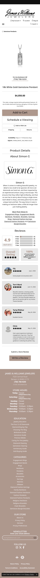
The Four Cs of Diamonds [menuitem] (20, 424)
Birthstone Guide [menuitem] (20, 432)
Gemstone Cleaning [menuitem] (20, 446)
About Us (20, 518)
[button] (14, 20)
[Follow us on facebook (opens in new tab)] (23, 547)
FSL (14, 268)
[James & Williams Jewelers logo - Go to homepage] (20, 13)
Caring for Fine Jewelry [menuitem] (20, 440)
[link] (26, 20)
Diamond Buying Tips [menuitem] (20, 427)
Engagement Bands (27, 214)
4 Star (17, 239)
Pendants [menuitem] (20, 471)
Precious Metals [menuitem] (20, 438)
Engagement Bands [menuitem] (20, 463)
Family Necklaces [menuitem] (20, 490)
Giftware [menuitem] (20, 484)
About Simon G (20, 156)
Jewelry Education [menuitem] (20, 422)
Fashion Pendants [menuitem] (20, 495)
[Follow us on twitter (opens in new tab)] (20, 547)
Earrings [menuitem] (20, 479)
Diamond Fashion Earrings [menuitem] (20, 487)
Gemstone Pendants (10, 31)
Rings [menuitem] (20, 466)
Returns (29, 130)
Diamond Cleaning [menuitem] (20, 443)
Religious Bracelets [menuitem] (20, 503)
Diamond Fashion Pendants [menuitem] (20, 498)
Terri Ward (17, 284)
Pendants (16, 217)
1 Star (17, 245)
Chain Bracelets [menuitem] (19, 506)
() (34, 237)
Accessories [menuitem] (20, 476)
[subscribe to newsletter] (35, 538)
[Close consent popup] (36, 574)
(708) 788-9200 (20, 79)
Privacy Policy (20, 520)
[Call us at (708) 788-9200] (20, 382)
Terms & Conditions (11, 568)
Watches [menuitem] (20, 482)
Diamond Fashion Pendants (14, 221)
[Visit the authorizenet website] (22, 557)
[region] (20, 56)
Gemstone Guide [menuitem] (20, 435)
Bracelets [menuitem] (20, 474)
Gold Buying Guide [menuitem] (20, 451)
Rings (10, 219)
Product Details (20, 151)
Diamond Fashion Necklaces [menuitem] (20, 492)
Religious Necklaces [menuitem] (20, 501)
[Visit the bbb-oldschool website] (17, 557)
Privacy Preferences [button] (20, 526)
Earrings (31, 217)
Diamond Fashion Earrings (22, 219)
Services (20, 523)
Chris (15, 326)
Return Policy (14, 564)
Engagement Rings (12, 214)
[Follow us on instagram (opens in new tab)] (17, 547)
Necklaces (8, 217)
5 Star (17, 237)
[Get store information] (20, 384)
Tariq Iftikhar (18, 310)
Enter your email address (20, 533)
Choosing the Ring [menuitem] (20, 430)
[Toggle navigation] (3, 24)
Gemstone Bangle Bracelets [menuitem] (20, 509)
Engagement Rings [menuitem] (20, 460)
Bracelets (24, 217)
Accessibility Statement (27, 568)
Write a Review (20, 358)
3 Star (17, 241)
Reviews (20, 231)
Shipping (11, 130)
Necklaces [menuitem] (20, 468)
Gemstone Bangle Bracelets (25, 222)
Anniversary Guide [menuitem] (20, 449)
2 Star (17, 243)
